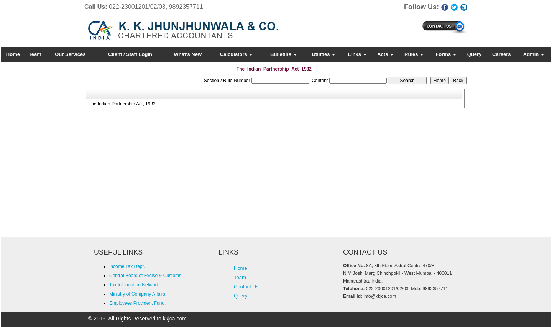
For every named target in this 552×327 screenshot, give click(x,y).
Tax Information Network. (134, 285)
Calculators (236, 54)
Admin (533, 54)
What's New (188, 54)
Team (35, 54)
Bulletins (283, 54)
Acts (385, 54)
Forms (445, 54)
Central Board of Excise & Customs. (145, 275)
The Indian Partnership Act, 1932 (122, 104)
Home (13, 54)
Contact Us (246, 286)
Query (474, 54)
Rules (413, 54)
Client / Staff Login (130, 54)
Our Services (70, 54)
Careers (501, 54)
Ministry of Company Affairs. (137, 294)
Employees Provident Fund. (137, 303)
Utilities (323, 54)
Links (357, 54)
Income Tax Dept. (127, 266)
